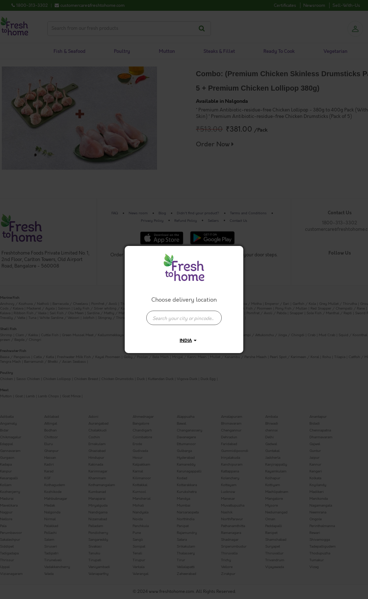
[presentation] (184, 318)
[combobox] (184, 314)
